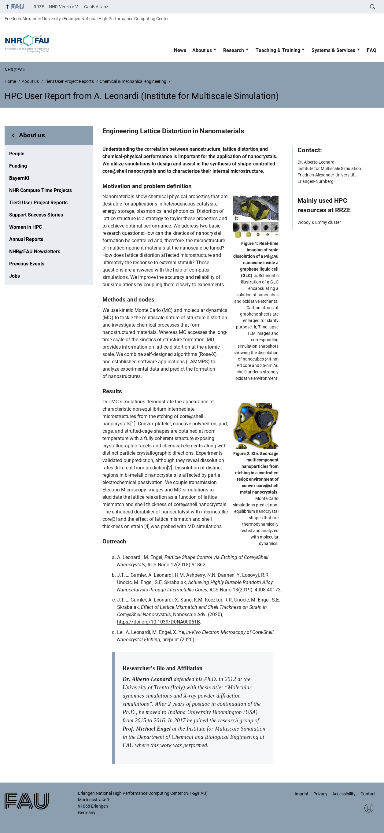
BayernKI (19, 178)
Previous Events (26, 264)
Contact (368, 793)
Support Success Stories (36, 215)
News (180, 50)
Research (233, 50)
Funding (18, 166)
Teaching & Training (278, 50)
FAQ (371, 50)
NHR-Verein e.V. (64, 6)
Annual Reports (26, 239)
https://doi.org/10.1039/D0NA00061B (158, 622)
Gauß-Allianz (96, 6)
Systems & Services (333, 50)
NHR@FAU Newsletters (34, 251)
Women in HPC (25, 227)
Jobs (14, 276)
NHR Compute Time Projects (40, 190)
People (16, 154)
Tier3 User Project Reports (38, 202)
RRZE (39, 6)
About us (202, 50)
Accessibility (344, 793)
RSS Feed (368, 808)
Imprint (301, 793)
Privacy (320, 793)
